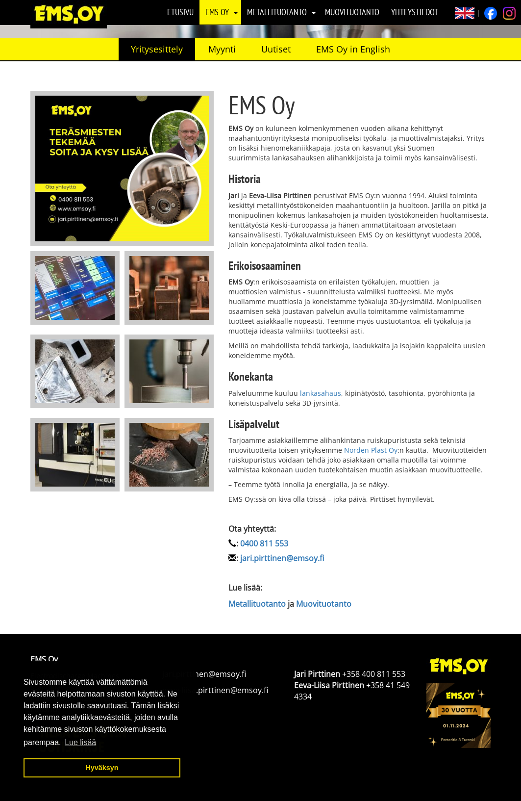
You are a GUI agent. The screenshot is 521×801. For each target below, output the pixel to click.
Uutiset (276, 49)
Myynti (222, 49)
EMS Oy (217, 12)
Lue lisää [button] (80, 742)
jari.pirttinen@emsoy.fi (282, 558)
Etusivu (180, 12)
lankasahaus (320, 393)
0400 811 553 (264, 543)
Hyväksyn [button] (101, 768)
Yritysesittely (157, 49)
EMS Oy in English (353, 49)
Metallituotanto (277, 12)
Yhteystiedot (414, 12)
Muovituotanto (352, 12)
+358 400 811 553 (373, 674)
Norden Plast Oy (370, 450)
